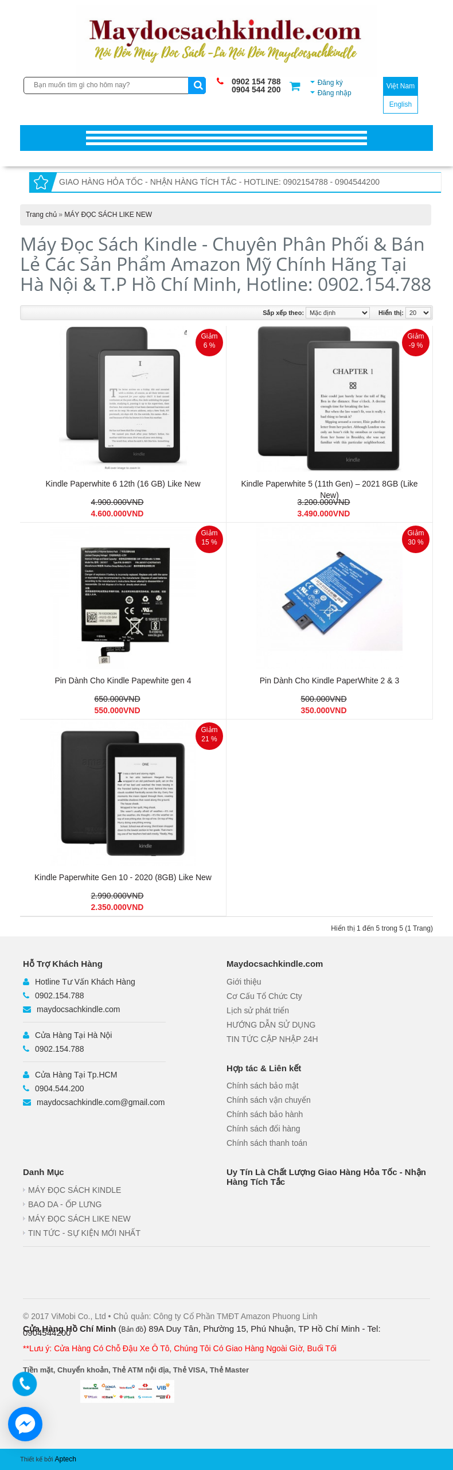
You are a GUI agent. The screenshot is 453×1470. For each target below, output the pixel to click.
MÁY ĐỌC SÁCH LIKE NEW (108, 215)
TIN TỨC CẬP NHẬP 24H (272, 1039)
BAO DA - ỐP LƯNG (64, 1204)
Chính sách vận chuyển (268, 1100)
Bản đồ (133, 1329)
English (400, 104)
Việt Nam (400, 86)
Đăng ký (330, 83)
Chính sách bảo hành (264, 1114)
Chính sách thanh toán (266, 1143)
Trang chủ (41, 215)
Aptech (65, 1459)
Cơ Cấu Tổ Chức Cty (264, 996)
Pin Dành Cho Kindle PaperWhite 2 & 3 (330, 680)
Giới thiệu (243, 981)
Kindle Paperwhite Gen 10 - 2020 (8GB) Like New (123, 877)
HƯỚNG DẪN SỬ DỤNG (270, 1024)
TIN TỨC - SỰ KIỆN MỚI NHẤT (84, 1233)
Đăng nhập (335, 93)
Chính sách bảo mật (262, 1085)
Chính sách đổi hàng (263, 1128)
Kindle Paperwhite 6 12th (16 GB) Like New (122, 483)
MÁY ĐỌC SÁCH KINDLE (74, 1190)
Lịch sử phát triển (257, 1010)
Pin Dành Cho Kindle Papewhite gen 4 (122, 680)
